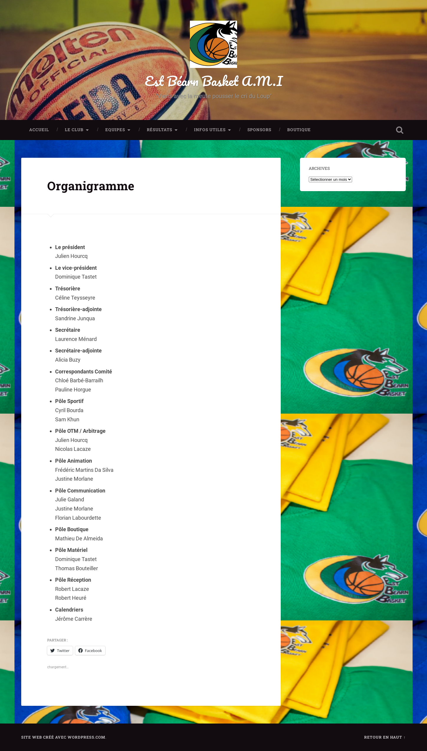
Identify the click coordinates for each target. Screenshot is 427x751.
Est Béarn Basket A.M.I (214, 80)
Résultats (159, 129)
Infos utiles (210, 129)
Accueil (39, 129)
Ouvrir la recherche (400, 130)
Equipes (115, 129)
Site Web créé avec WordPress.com (63, 737)
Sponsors (259, 129)
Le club (74, 129)
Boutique (299, 129)
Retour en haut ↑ (384, 737)
